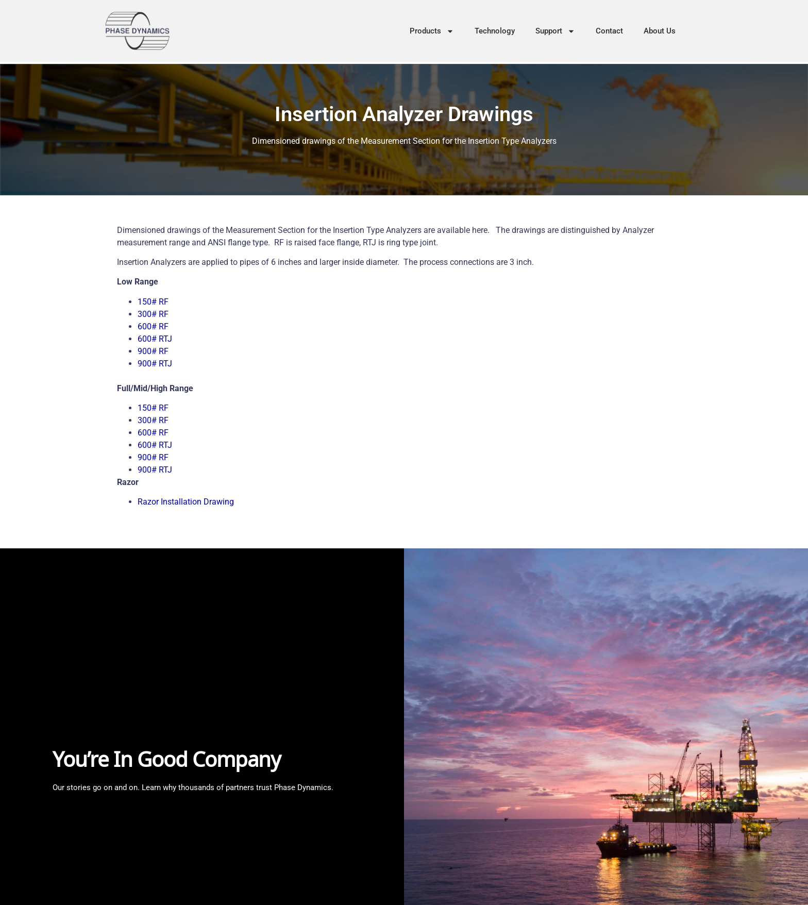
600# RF (153, 326)
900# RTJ (155, 363)
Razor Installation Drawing (186, 502)
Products (432, 31)
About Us (660, 31)
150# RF (153, 302)
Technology (495, 31)
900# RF (153, 351)
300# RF (153, 314)
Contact (609, 31)
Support (555, 31)
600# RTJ (155, 339)
